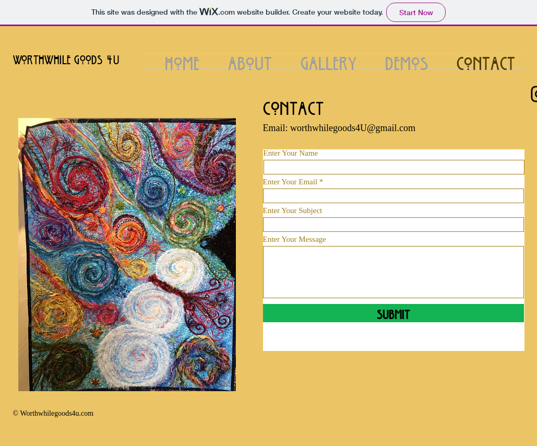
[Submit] (393, 313)
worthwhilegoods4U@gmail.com (352, 128)
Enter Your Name (291, 153)
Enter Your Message (294, 239)
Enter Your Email (290, 182)
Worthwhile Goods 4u (66, 58)
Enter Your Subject (293, 211)
